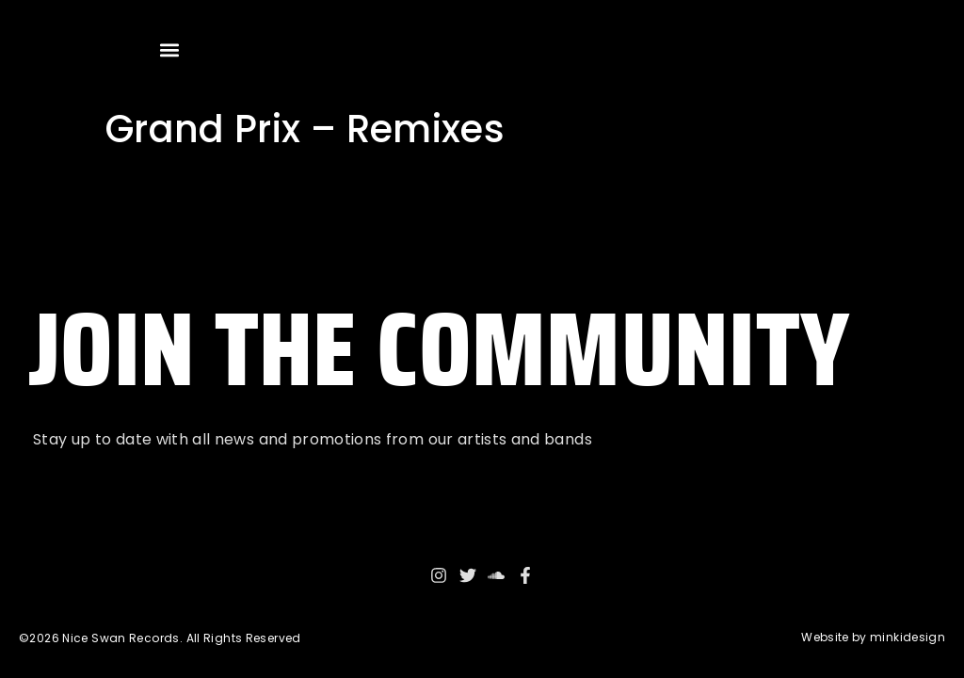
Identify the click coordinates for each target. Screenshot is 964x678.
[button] (169, 49)
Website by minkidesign (873, 637)
